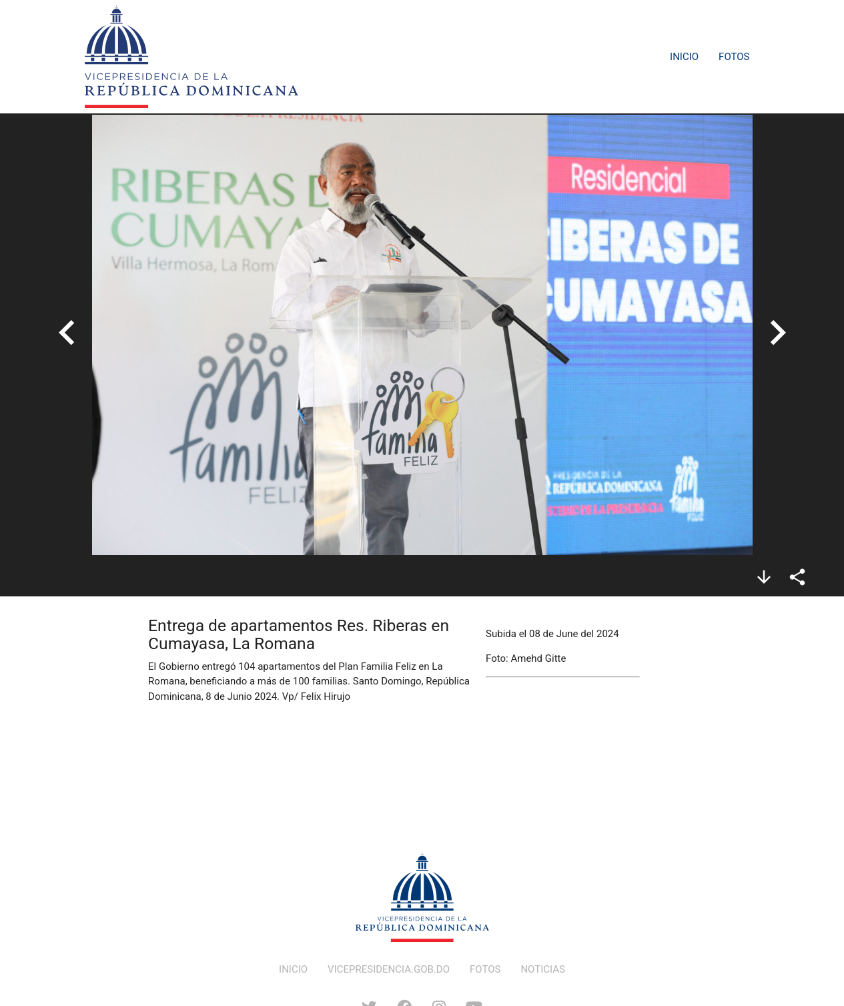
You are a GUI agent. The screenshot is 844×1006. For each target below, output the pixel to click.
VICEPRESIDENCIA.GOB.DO (389, 969)
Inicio (684, 57)
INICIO (293, 969)
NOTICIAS (542, 969)
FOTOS (485, 969)
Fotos (734, 57)
